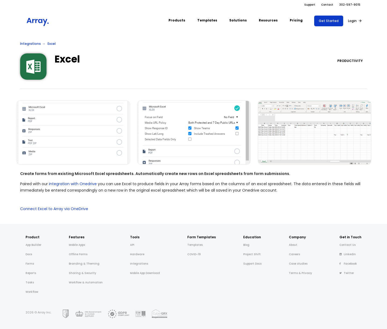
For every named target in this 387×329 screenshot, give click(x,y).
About (293, 245)
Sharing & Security (82, 273)
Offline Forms (78, 254)
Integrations (30, 43)
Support (309, 5)
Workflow (32, 292)
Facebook (348, 264)
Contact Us (347, 245)
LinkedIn (347, 254)
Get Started (329, 21)
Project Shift (252, 254)
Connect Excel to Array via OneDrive (54, 208)
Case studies (298, 264)
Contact (327, 5)
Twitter (346, 273)
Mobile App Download (145, 273)
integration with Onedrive (73, 184)
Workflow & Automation (86, 282)
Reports (31, 273)
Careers (294, 254)
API (132, 245)
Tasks (30, 282)
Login (352, 21)
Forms (30, 264)
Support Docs (252, 264)
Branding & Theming (84, 264)
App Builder (33, 245)
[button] (177, 21)
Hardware (137, 254)
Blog (246, 245)
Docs (29, 254)
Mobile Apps (77, 245)
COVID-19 (194, 254)
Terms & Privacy (300, 273)
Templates (195, 245)
